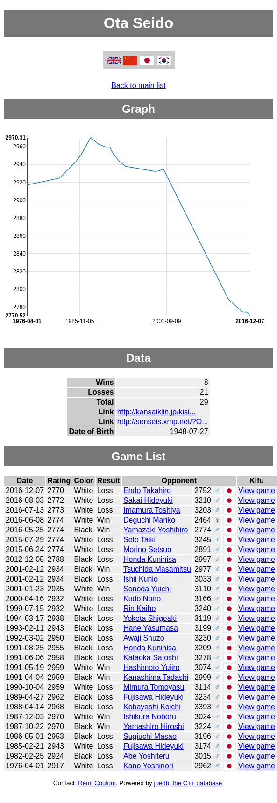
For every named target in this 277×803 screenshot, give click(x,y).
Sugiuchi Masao (150, 736)
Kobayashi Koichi (152, 707)
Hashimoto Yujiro (151, 667)
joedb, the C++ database (188, 783)
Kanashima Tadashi (155, 677)
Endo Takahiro (147, 490)
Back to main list (138, 85)
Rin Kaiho (139, 608)
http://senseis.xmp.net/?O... (162, 422)
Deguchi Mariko (149, 520)
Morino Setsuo (147, 549)
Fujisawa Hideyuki (153, 697)
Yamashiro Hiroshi (153, 726)
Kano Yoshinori (148, 766)
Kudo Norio (142, 599)
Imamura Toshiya (151, 510)
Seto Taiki (139, 540)
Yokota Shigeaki (150, 618)
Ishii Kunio (140, 579)
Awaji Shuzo (143, 638)
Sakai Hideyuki (148, 500)
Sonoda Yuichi (147, 589)
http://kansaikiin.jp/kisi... (156, 412)
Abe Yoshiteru (146, 756)
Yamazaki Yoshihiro (155, 530)
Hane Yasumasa (150, 628)
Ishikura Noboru (149, 717)
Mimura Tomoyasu (153, 687)
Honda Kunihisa (149, 559)
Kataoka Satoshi (150, 658)
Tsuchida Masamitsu (157, 569)
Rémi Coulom (97, 783)
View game (256, 490)
